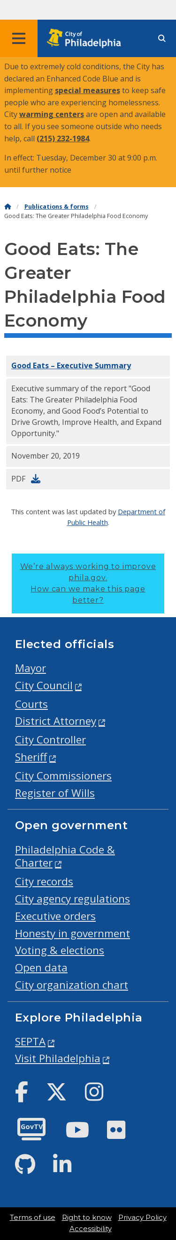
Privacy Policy (142, 1217)
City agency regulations (72, 898)
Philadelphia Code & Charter (65, 856)
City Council (44, 685)
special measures (87, 90)
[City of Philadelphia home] (87, 39)
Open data (41, 967)
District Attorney (55, 721)
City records (44, 881)
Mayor (30, 668)
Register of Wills (55, 793)
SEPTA (30, 1041)
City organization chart (71, 984)
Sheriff (31, 757)
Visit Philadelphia (57, 1058)
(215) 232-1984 (63, 138)
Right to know (87, 1217)
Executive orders (55, 916)
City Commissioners (63, 775)
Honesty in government (72, 933)
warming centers (51, 114)
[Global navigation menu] (19, 38)
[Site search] (162, 38)
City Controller (50, 739)
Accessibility (90, 1229)
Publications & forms (56, 207)
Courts (31, 704)
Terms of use (32, 1217)
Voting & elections (59, 950)
